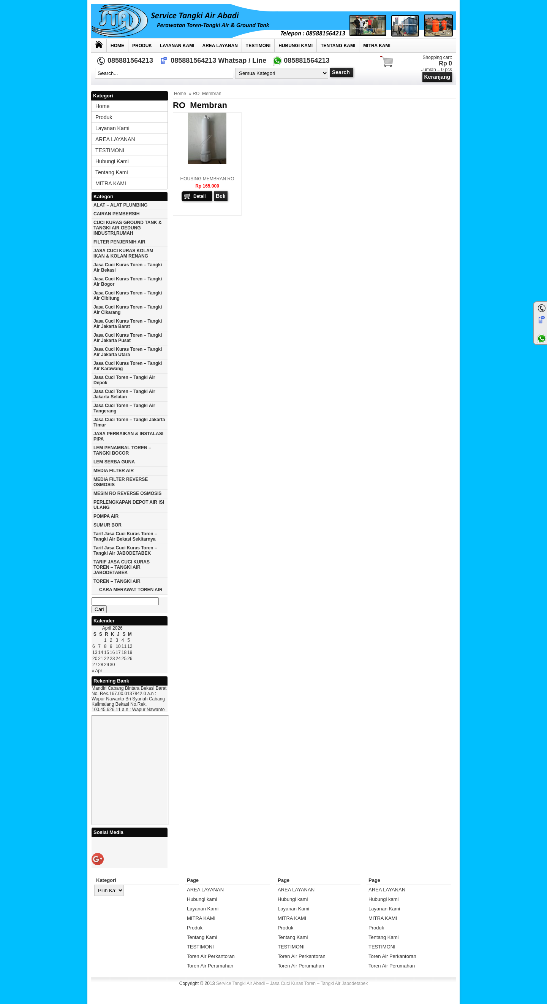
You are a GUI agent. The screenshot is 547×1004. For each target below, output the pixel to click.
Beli (221, 196)
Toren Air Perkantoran (211, 956)
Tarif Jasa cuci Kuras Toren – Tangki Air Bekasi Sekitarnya (125, 536)
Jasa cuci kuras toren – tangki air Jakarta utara (127, 352)
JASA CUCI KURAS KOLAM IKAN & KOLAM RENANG (123, 253)
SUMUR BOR (107, 525)
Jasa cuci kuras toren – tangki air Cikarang (127, 309)
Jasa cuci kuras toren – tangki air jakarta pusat (127, 338)
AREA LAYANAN (219, 45)
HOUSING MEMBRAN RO (207, 178)
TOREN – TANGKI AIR (117, 581)
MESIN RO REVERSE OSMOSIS (127, 493)
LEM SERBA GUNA (114, 462)
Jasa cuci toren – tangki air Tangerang (124, 408)
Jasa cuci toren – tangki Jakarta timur (129, 422)
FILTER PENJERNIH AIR (119, 242)
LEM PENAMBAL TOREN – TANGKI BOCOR (122, 450)
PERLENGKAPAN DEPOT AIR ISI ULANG (128, 505)
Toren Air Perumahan (210, 966)
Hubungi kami (295, 45)
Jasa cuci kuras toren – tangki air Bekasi (127, 267)
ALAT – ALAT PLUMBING (120, 205)
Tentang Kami (338, 45)
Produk (142, 45)
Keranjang (437, 77)
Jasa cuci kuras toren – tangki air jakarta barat (127, 323)
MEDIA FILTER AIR (113, 470)
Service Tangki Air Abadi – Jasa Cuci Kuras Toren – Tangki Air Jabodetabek (292, 983)
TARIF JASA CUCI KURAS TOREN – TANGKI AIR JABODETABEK (121, 567)
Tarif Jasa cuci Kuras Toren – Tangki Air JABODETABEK (125, 550)
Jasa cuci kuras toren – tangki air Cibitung (127, 295)
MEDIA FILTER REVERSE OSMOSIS (120, 482)
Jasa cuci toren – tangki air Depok (124, 380)
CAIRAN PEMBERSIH (116, 213)
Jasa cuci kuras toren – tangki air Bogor (127, 281)
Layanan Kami (177, 45)
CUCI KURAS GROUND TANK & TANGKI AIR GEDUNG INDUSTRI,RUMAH (127, 228)
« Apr (97, 670)
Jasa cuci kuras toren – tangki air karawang (127, 366)
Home (117, 45)
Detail (199, 196)
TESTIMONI (258, 45)
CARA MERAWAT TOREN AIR (131, 589)
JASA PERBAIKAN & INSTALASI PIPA (128, 436)
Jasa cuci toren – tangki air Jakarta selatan (124, 394)
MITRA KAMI (376, 45)
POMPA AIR (106, 516)
